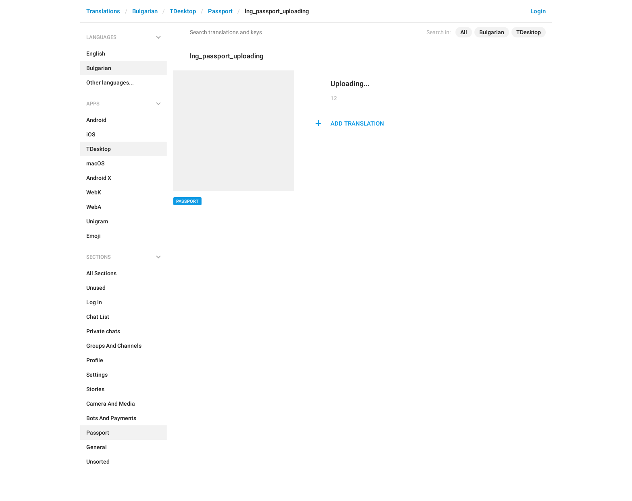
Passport (220, 11)
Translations (103, 11)
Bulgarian (145, 11)
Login (538, 11)
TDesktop (183, 11)
